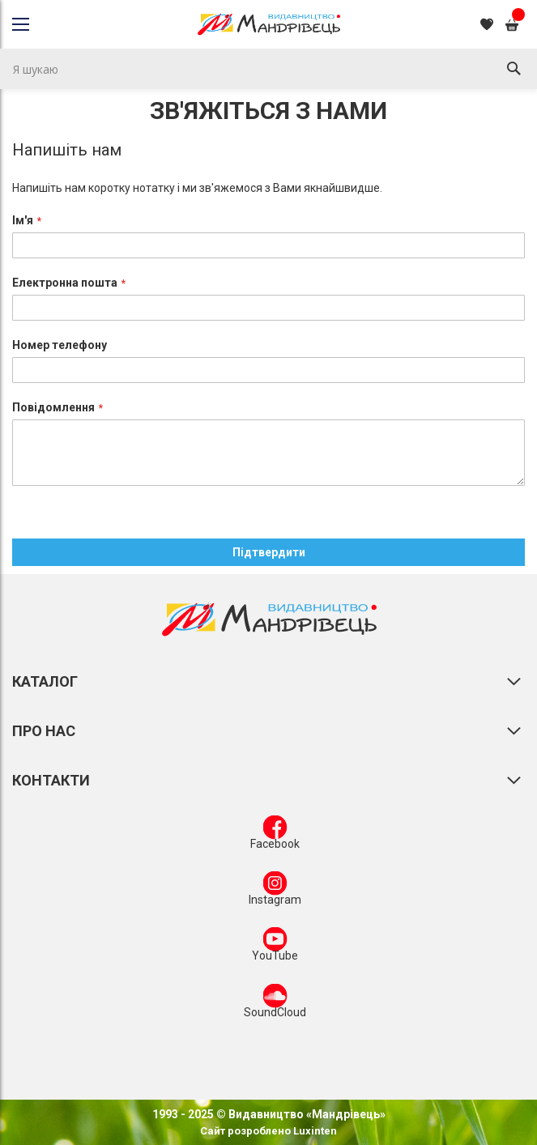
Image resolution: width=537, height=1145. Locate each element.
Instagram (275, 891)
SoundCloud (275, 1004)
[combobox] (268, 69)
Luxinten (314, 1131)
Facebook (275, 835)
